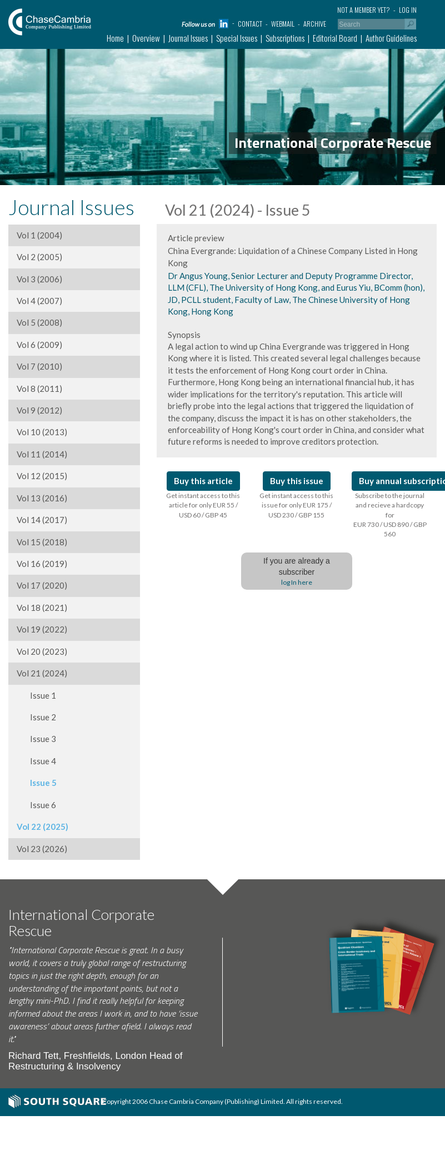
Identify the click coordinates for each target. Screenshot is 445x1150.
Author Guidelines (391, 37)
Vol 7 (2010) (39, 366)
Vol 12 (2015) (42, 476)
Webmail (282, 23)
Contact (250, 23)
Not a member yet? (363, 9)
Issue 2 (36, 717)
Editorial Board (335, 37)
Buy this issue (296, 481)
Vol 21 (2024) (42, 673)
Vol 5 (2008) (39, 322)
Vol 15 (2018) (42, 542)
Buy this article (203, 481)
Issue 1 (36, 695)
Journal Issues (188, 37)
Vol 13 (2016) (42, 498)
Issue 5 (37, 783)
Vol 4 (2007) (39, 301)
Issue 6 (36, 805)
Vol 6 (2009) (39, 345)
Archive (314, 23)
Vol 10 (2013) (42, 432)
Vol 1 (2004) (39, 235)
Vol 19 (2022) (42, 629)
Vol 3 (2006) (39, 279)
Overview (146, 37)
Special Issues (236, 37)
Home (115, 37)
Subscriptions (285, 37)
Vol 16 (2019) (42, 564)
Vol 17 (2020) (42, 585)
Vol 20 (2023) (42, 651)
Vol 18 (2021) (42, 608)
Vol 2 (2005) (39, 257)
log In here (296, 582)
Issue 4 (36, 761)
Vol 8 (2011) (39, 389)
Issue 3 (36, 739)
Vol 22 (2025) (42, 827)
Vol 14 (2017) (42, 520)
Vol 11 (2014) (42, 454)
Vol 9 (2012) (39, 410)
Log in (408, 9)
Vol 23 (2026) (42, 849)
